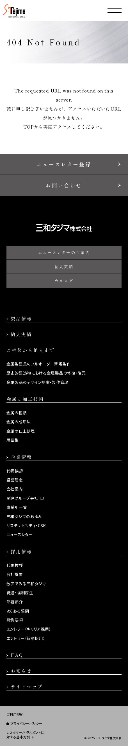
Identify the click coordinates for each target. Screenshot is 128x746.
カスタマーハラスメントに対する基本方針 (25, 735)
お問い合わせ (64, 185)
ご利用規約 (15, 714)
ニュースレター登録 (64, 164)
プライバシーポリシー (26, 723)
